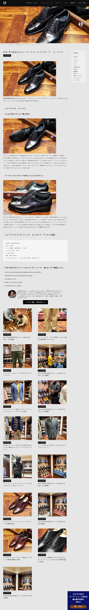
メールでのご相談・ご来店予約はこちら (35, 305)
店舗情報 (71, 3)
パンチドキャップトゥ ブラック (14, 288)
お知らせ (76, 56)
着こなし (76, 73)
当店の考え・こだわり (29, 3)
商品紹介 (76, 71)
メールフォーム (44, 579)
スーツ (75, 58)
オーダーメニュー (33, 594)
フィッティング (78, 78)
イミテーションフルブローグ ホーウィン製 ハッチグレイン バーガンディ (26, 275)
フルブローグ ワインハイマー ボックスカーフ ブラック (21, 278)
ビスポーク (21, 597)
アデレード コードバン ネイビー (15, 285)
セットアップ (40, 597)
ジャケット (77, 60)
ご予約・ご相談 (81, 3)
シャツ (75, 65)
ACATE (76, 69)
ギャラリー (57, 3)
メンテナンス (77, 80)
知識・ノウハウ (78, 75)
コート (75, 63)
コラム (65, 3)
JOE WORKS (12, 45)
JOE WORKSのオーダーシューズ (13, 99)
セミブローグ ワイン (11, 281)
